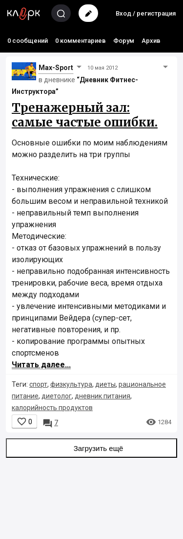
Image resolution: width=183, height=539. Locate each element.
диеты (105, 384)
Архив (151, 40)
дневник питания (102, 396)
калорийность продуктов (52, 408)
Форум (123, 40)
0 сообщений (27, 40)
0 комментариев (80, 40)
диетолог (56, 396)
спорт (38, 384)
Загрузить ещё (91, 448)
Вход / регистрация (146, 13)
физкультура (71, 384)
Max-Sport (56, 68)
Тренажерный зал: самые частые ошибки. (85, 115)
